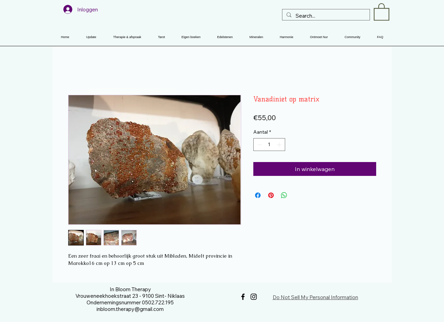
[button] (381, 11)
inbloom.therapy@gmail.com (130, 309)
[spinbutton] (269, 144)
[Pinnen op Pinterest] (271, 195)
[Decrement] (258, 144)
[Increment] (279, 144)
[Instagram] (254, 297)
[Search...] (325, 15)
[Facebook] (243, 297)
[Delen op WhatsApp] (284, 195)
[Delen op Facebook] (258, 195)
